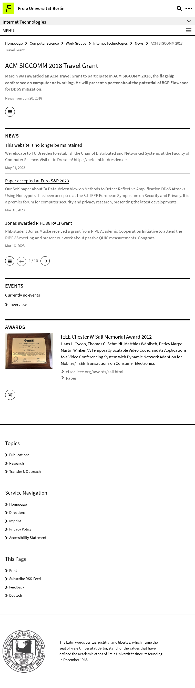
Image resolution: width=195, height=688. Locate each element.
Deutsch (15, 595)
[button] (9, 261)
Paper (71, 378)
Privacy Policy (20, 529)
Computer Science (44, 43)
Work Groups (76, 43)
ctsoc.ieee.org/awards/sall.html (94, 372)
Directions (17, 512)
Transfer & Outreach (25, 471)
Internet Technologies (110, 43)
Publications (19, 454)
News (139, 43)
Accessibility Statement (27, 537)
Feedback (16, 587)
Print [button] (13, 570)
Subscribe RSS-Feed (25, 578)
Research (16, 463)
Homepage (14, 43)
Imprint (15, 520)
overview (16, 304)
